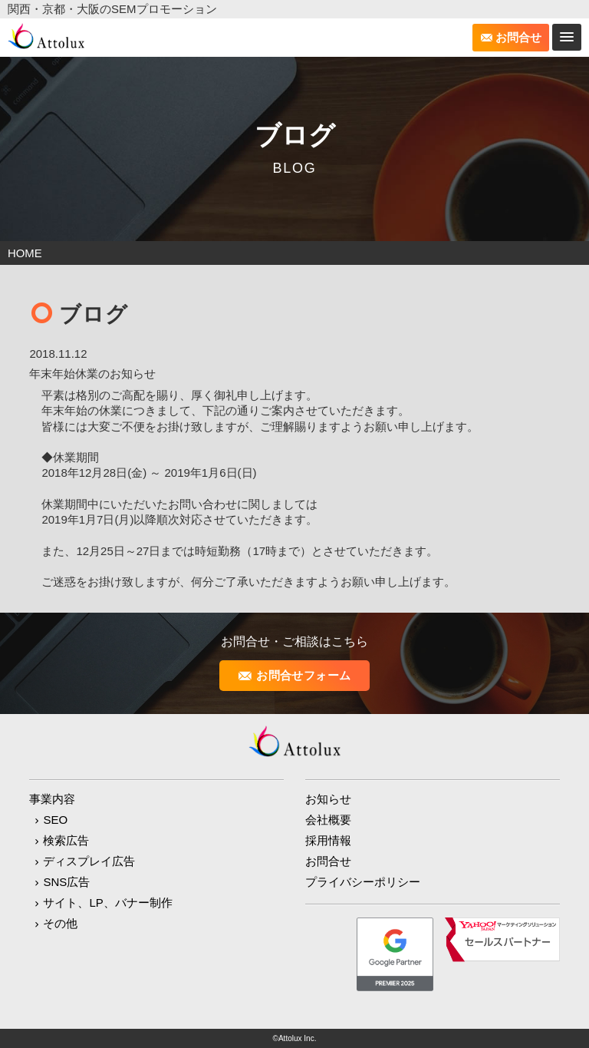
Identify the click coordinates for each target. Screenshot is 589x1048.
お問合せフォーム (303, 674)
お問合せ (518, 37)
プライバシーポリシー (362, 881)
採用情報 (328, 839)
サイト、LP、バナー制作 (107, 901)
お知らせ (328, 798)
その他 (60, 922)
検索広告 (66, 839)
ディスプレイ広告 (89, 860)
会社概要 (328, 818)
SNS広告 (66, 881)
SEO (55, 818)
